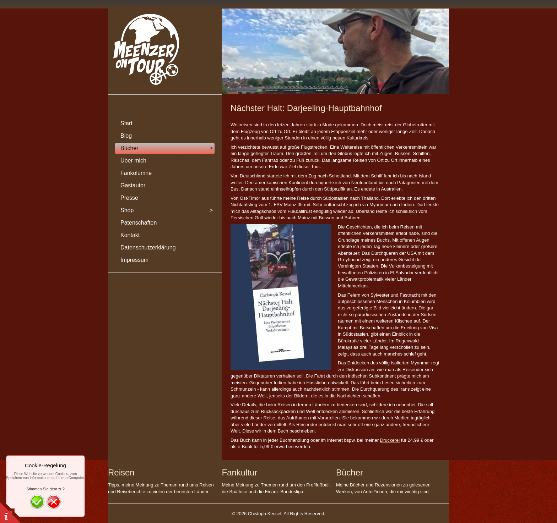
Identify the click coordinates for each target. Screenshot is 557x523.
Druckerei (390, 440)
